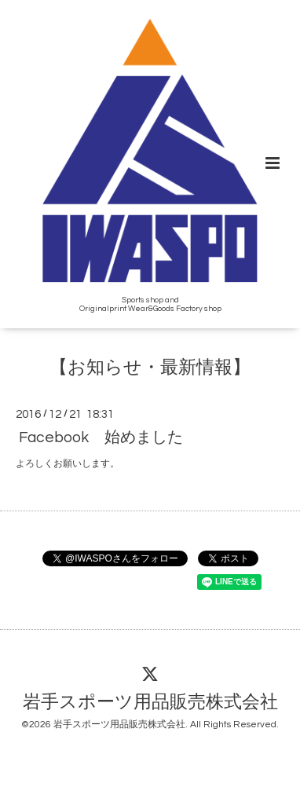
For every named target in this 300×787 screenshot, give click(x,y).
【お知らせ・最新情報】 (150, 368)
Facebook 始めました (101, 437)
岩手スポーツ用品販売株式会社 (150, 703)
